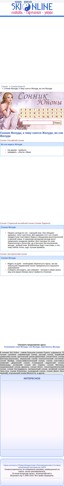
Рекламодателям (44, 465)
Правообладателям (26, 465)
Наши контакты (10, 465)
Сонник (4, 86)
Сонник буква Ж (18, 86)
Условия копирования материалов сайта (39, 466)
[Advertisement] (32, 49)
